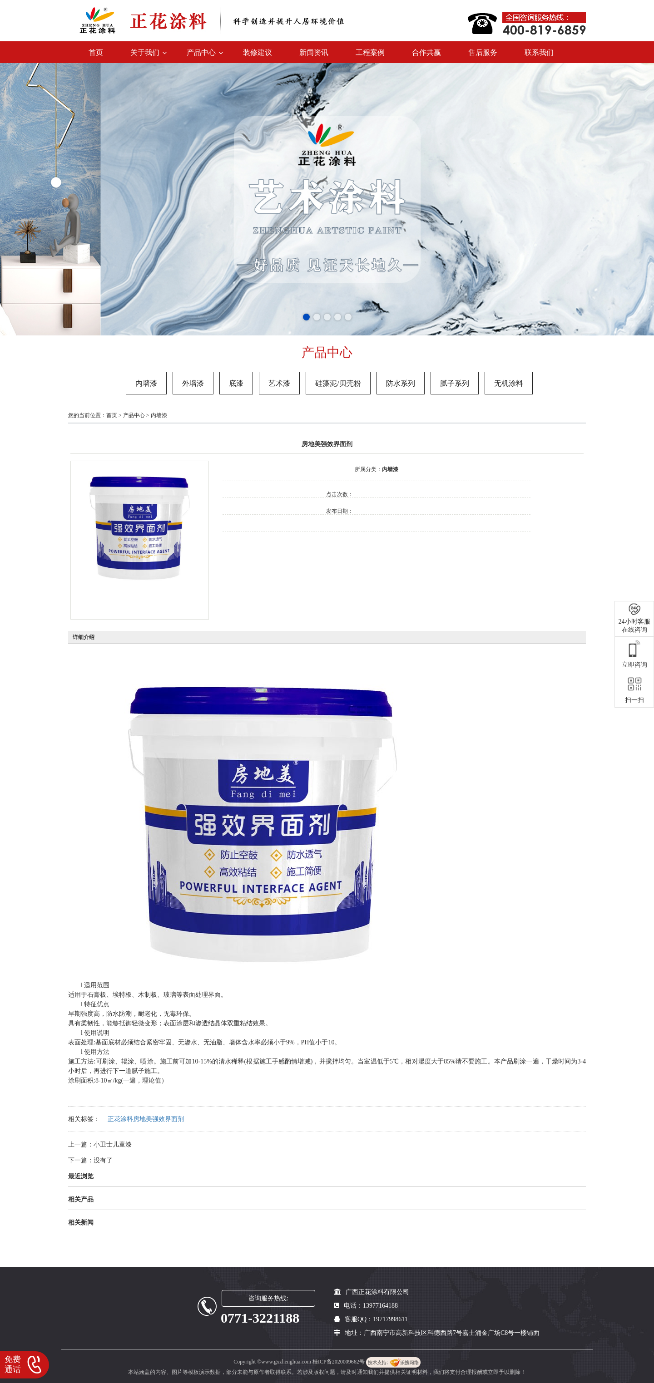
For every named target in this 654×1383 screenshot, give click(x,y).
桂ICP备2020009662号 (339, 1361)
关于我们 (144, 52)
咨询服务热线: (268, 1298)
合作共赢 (426, 52)
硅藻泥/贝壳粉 (338, 383)
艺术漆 (279, 383)
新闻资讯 (313, 52)
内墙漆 (146, 383)
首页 (96, 52)
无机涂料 (508, 383)
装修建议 (257, 52)
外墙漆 (193, 383)
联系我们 (539, 52)
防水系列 (400, 383)
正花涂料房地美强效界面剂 (146, 1119)
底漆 (236, 383)
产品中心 (201, 52)
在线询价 (248, 543)
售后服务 (482, 52)
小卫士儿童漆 (113, 1144)
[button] (306, 317)
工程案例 (370, 52)
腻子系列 (454, 383)
